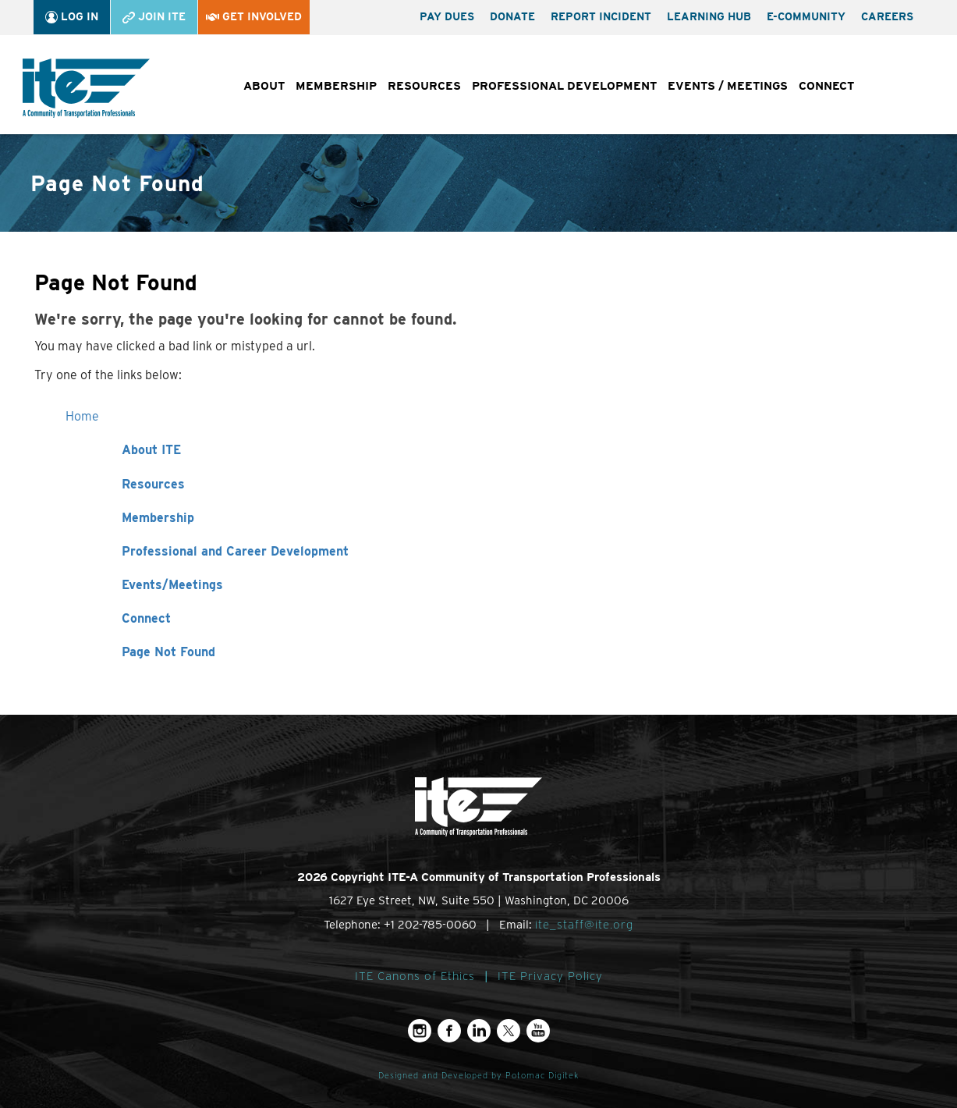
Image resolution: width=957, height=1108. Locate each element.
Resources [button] (424, 86)
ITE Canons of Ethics (415, 976)
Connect (146, 618)
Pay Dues (447, 16)
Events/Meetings (172, 584)
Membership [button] (336, 86)
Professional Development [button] (564, 86)
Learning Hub (709, 16)
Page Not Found (168, 652)
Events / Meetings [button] (728, 86)
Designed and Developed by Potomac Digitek (478, 1076)
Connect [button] (826, 86)
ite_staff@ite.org (584, 925)
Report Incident (601, 16)
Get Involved (254, 16)
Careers (887, 16)
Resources (153, 484)
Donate (512, 16)
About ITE (151, 449)
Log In (71, 16)
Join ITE (154, 16)
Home (82, 416)
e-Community (806, 16)
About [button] (264, 86)
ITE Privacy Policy (550, 976)
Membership (158, 517)
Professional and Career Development (235, 551)
